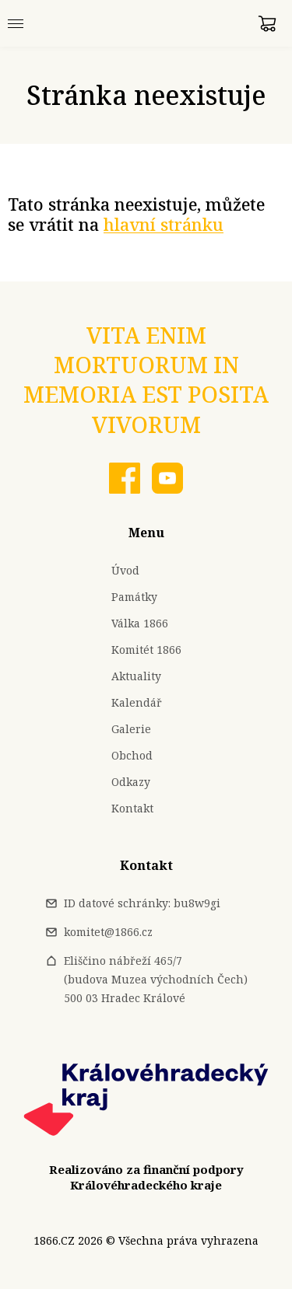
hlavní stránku (163, 224)
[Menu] (15, 23)
